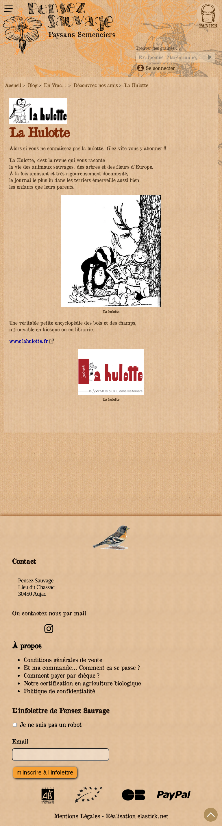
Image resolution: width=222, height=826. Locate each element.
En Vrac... (55, 85)
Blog (32, 85)
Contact (24, 561)
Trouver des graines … (158, 48)
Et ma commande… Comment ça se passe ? (81, 667)
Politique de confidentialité (59, 691)
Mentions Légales (77, 816)
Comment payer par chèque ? (61, 675)
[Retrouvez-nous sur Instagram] (49, 632)
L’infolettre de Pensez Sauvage (60, 710)
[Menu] (8, 9)
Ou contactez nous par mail (49, 613)
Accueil (12, 85)
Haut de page (211, 815)
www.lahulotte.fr (28, 341)
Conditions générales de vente (62, 659)
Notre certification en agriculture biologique (82, 683)
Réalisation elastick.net (137, 816)
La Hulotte (136, 85)
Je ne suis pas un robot (47, 724)
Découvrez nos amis (95, 85)
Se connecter (156, 68)
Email (20, 741)
